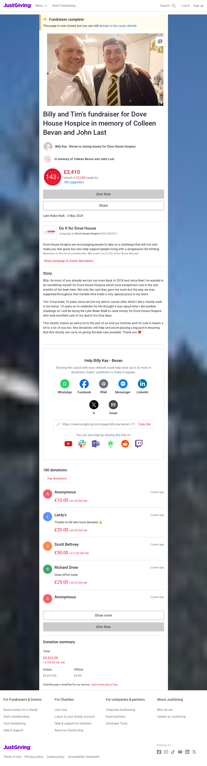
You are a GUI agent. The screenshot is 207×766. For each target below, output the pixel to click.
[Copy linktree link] (110, 445)
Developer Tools (116, 723)
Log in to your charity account (75, 716)
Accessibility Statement (83, 757)
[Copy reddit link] (125, 444)
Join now (61, 710)
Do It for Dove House (77, 228)
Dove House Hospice (87, 233)
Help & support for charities (73, 723)
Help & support (13, 730)
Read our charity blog (69, 730)
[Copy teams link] (96, 444)
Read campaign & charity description (69, 261)
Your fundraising (14, 723)
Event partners (115, 716)
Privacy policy (34, 757)
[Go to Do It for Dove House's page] (50, 232)
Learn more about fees (104, 684)
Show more (107, 616)
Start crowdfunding (16, 716)
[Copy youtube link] (68, 444)
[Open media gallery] (103, 70)
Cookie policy (56, 757)
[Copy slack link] (82, 444)
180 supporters (74, 182)
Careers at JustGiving (171, 716)
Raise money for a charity (20, 710)
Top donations (56, 478)
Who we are (165, 710)
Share (103, 205)
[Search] (168, 5)
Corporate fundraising (120, 710)
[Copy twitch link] (139, 444)
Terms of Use (12, 757)
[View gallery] (160, 41)
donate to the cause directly (118, 26)
